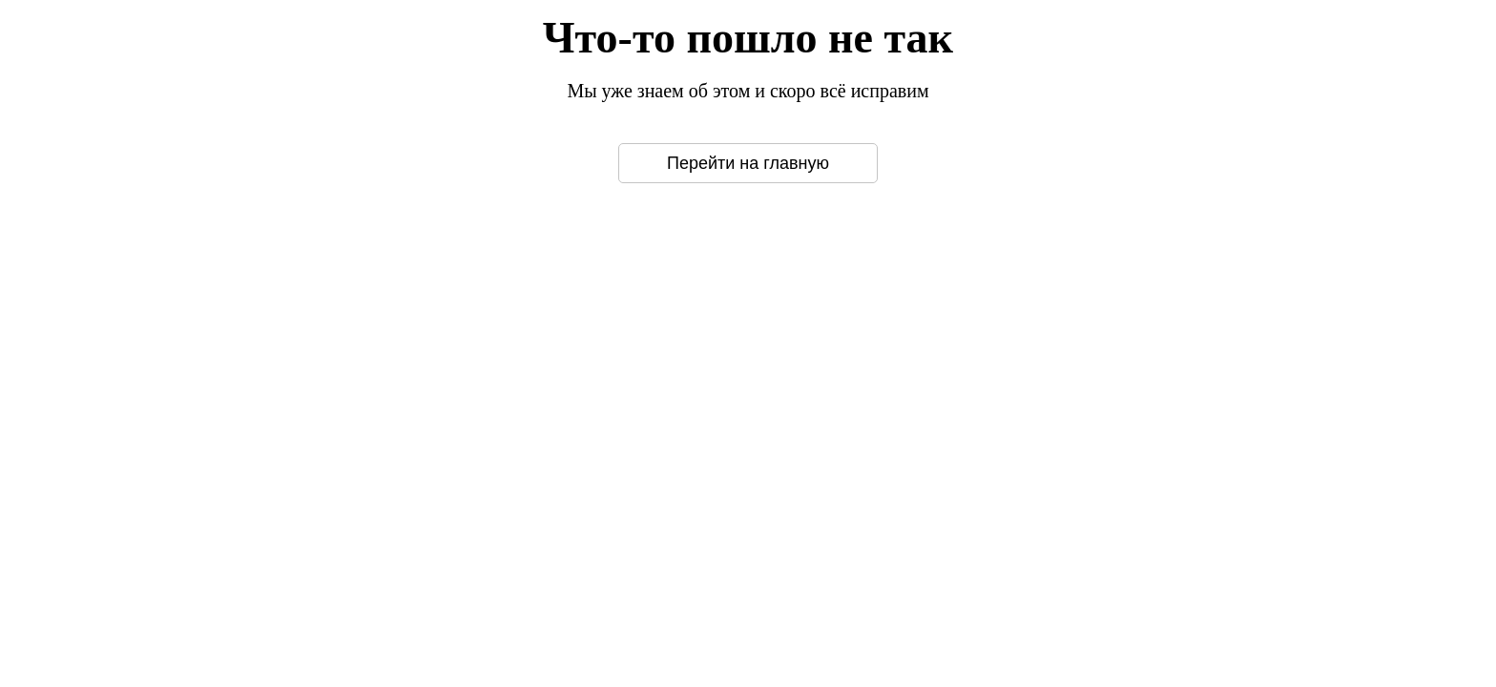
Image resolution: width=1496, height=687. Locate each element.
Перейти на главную (748, 163)
